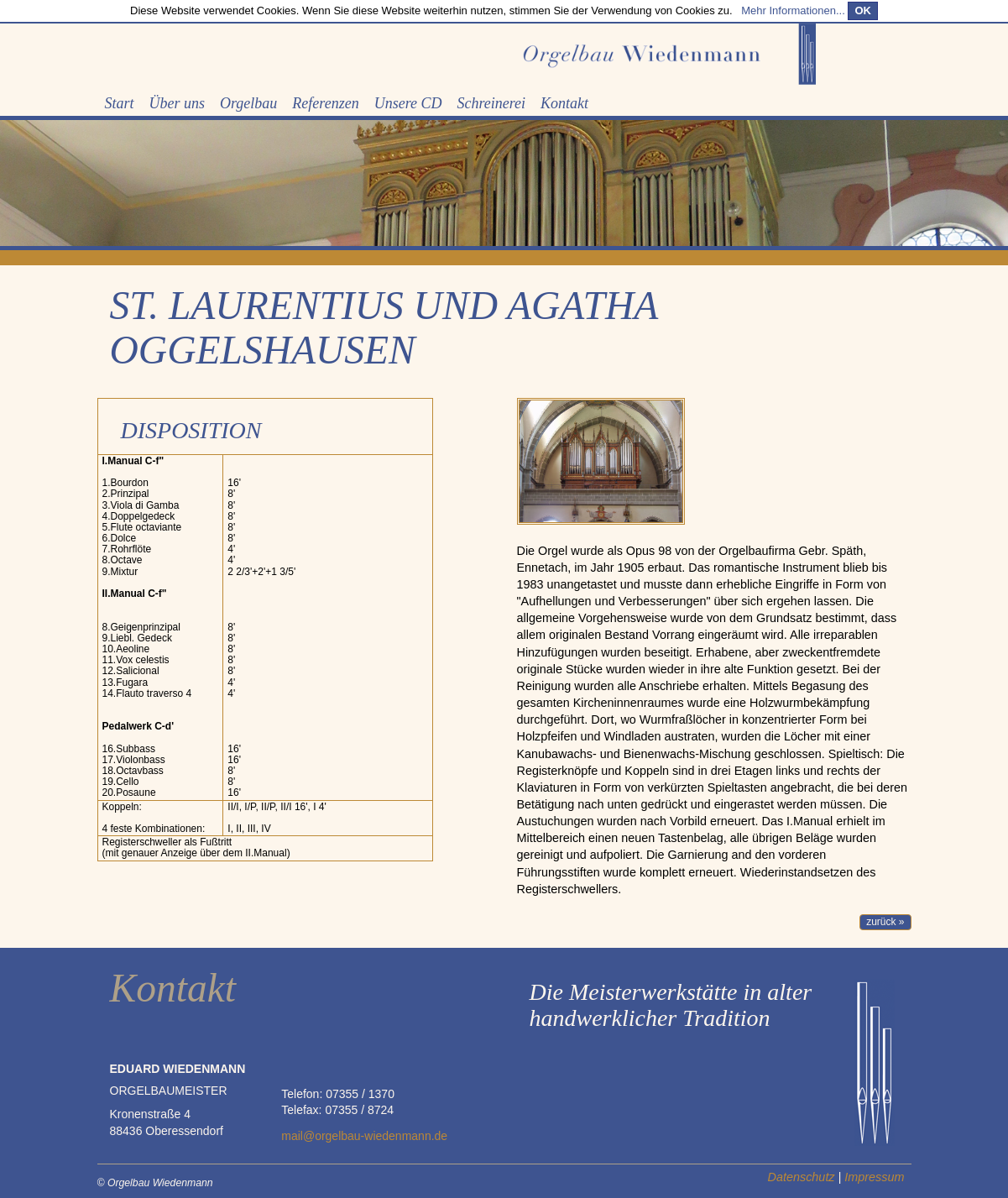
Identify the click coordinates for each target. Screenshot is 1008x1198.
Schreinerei (491, 103)
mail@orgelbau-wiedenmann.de (364, 1136)
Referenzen (325, 103)
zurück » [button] (885, 922)
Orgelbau (248, 103)
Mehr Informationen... (793, 10)
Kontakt (564, 103)
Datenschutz (801, 1177)
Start (119, 103)
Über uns (177, 103)
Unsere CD (408, 103)
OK (862, 10)
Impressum (874, 1177)
